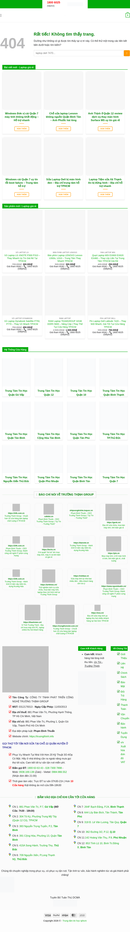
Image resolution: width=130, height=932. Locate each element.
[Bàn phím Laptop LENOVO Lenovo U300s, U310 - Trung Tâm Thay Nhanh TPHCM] (65, 230)
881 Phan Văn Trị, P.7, (36, 807)
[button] (2, 15)
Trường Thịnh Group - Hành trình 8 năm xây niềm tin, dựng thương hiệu (81, 548)
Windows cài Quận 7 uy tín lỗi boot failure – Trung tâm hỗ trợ (21, 183)
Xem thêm (22, 129)
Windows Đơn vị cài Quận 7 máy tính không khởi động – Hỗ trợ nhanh (22, 117)
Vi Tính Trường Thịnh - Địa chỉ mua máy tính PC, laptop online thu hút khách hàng (32, 627)
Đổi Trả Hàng (124, 695)
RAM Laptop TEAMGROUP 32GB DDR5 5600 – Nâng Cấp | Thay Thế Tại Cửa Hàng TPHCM (65, 324)
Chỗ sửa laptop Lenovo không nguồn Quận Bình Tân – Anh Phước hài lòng (63, 117)
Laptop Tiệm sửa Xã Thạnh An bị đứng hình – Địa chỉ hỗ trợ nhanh (105, 183)
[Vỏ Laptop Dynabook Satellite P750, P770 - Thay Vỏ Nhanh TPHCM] (22, 296)
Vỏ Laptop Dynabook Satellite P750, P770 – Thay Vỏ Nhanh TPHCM (22, 322)
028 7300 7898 (53, 768)
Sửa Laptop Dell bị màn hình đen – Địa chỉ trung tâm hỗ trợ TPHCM (63, 183)
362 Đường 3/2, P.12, (100, 832)
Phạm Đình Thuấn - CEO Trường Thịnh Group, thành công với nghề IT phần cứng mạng (16, 552)
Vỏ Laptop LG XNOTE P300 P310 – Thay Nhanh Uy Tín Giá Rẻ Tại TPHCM (22, 258)
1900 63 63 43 (35, 768)
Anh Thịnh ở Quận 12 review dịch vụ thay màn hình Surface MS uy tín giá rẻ (105, 117)
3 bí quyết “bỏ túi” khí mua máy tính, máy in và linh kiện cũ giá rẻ (49, 554)
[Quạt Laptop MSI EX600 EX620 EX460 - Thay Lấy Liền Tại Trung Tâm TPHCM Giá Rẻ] (108, 230)
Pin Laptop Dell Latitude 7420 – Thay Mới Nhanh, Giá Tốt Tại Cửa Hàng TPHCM (108, 324)
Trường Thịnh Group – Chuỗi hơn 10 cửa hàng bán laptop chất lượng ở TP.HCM (65, 631)
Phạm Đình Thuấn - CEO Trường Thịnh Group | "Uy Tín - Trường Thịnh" (48, 521)
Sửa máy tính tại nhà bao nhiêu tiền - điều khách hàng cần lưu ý (81, 581)
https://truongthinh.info (41, 736)
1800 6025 (53, 2)
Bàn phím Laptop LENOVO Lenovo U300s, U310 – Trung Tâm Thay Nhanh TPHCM (65, 258)
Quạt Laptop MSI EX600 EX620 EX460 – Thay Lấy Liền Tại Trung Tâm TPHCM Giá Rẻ (107, 258)
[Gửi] (127, 53)
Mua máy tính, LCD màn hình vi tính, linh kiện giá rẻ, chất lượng (114, 558)
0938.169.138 (26, 772)
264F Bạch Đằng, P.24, (104, 807)
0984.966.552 (59, 772)
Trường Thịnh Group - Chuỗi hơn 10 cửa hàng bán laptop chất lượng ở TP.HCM (16, 518)
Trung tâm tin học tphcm (75, 921)
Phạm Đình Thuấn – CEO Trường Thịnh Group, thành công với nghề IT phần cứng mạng (113, 592)
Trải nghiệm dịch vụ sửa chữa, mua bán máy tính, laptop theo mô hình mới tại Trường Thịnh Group (49, 591)
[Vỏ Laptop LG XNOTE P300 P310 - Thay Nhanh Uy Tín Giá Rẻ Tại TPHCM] (22, 230)
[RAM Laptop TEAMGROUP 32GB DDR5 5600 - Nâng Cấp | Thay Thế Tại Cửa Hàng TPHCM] (65, 296)
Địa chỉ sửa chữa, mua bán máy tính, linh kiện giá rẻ (114, 526)
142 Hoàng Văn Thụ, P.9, (105, 837)
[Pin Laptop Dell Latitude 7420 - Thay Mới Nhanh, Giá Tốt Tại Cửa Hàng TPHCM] (108, 296)
